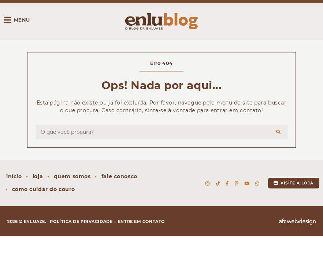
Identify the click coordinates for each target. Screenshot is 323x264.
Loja (38, 176)
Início (14, 176)
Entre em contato (141, 221)
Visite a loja (293, 183)
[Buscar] (278, 132)
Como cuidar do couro (43, 189)
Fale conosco (119, 176)
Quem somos (72, 176)
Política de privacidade (81, 221)
